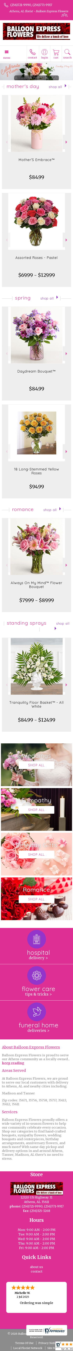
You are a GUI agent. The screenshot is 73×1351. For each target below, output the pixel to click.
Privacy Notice (48, 1343)
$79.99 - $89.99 (36, 600)
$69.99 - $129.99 (36, 275)
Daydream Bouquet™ (36, 371)
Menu (6, 57)
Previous (6, 142)
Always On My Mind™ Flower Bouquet (36, 585)
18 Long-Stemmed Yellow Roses (36, 471)
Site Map (53, 1348)
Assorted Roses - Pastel (36, 257)
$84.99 (36, 177)
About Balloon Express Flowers (31, 1047)
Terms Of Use (24, 1343)
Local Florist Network (27, 1348)
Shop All (55, 87)
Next (67, 142)
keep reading (13, 1063)
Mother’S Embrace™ (36, 160)
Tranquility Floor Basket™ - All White (36, 704)
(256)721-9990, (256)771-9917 (31, 5)
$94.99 (36, 487)
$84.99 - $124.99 (36, 720)
